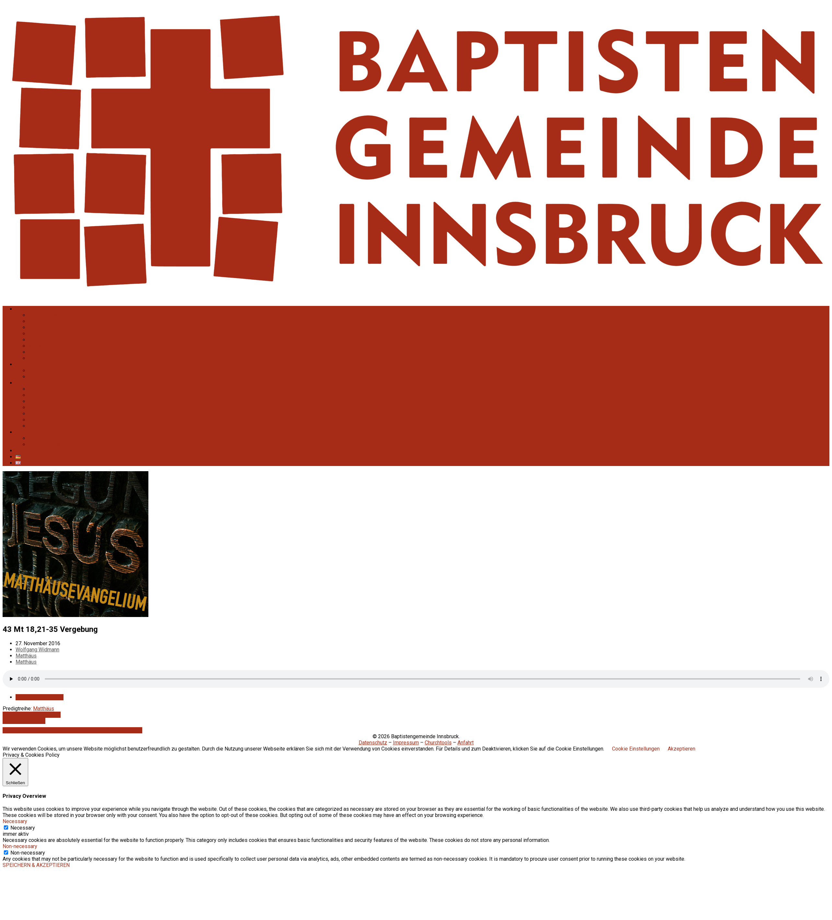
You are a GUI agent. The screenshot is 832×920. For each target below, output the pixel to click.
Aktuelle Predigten (50, 438)
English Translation (50, 358)
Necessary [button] (15, 821)
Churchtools (438, 742)
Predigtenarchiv (46, 444)
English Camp (44, 426)
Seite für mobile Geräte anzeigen (105, 730)
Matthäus (26, 656)
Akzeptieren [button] (681, 749)
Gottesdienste (45, 389)
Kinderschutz (43, 334)
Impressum (406, 742)
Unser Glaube (44, 370)
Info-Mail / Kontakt (50, 340)
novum (36, 346)
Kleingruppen (43, 395)
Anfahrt (37, 352)
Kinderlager (41, 420)
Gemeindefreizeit (48, 401)
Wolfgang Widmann (37, 649)
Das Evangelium (47, 377)
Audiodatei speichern (40, 697)
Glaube (23, 364)
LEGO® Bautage (47, 414)
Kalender (26, 451)
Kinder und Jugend (50, 407)
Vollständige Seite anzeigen (35, 730)
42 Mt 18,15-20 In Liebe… (32, 715)
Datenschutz (373, 742)
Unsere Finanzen (47, 327)
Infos (22, 309)
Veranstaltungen (34, 383)
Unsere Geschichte (50, 321)
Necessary (22, 828)
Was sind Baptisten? (52, 315)
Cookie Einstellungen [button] (636, 749)
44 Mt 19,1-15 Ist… (24, 721)
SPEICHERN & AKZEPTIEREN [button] (36, 865)
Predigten (27, 432)
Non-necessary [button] (20, 846)
